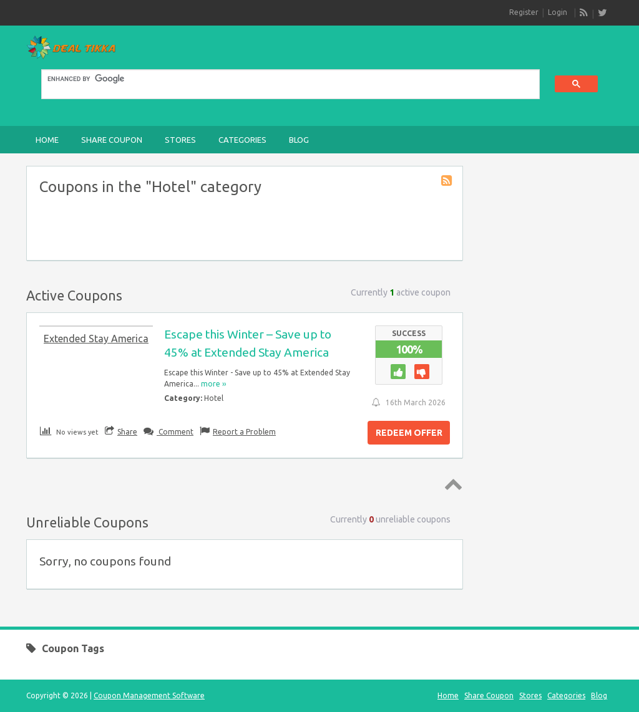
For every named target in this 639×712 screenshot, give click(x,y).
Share (127, 432)
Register (524, 12)
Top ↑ (451, 484)
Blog (299, 139)
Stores (180, 139)
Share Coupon (111, 139)
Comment (175, 432)
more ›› (213, 384)
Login (557, 12)
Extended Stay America (96, 338)
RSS (584, 13)
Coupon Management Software (149, 695)
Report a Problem (244, 432)
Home (47, 139)
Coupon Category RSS (447, 181)
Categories (242, 139)
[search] (283, 79)
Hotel (213, 398)
